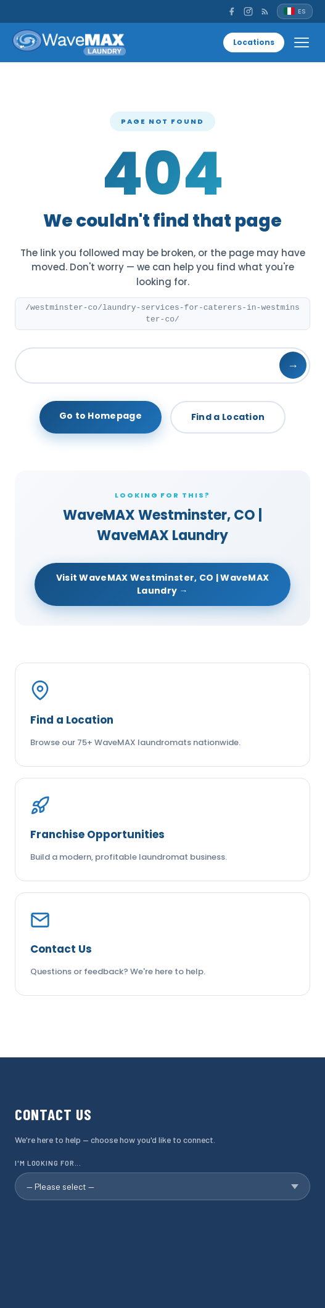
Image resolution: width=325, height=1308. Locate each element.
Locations (253, 42)
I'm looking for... (48, 1163)
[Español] (295, 11)
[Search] (162, 365)
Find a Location (228, 417)
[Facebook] (231, 11)
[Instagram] (248, 11)
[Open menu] (301, 42)
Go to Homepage (100, 416)
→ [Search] (292, 365)
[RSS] (264, 11)
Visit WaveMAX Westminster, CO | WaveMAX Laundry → (162, 584)
